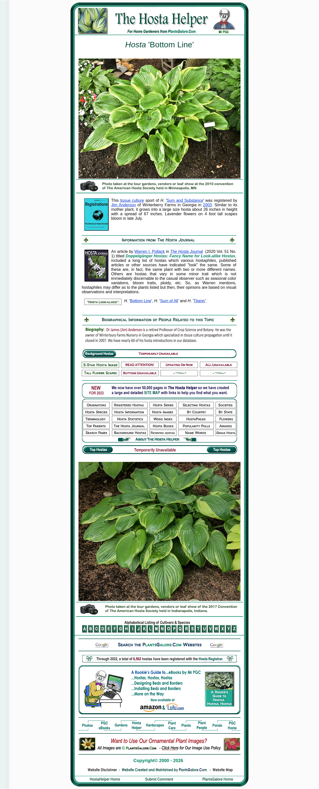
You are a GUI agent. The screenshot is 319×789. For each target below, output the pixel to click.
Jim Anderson (123, 205)
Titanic (199, 301)
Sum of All (169, 301)
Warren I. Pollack (149, 251)
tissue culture (132, 200)
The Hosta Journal (186, 251)
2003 (207, 205)
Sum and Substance (185, 200)
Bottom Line (140, 301)
